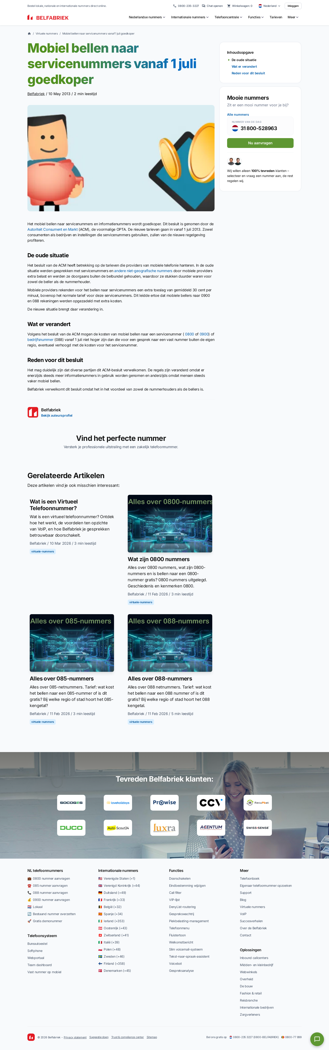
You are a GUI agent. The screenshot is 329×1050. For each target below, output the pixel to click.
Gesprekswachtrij (181, 914)
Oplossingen (250, 950)
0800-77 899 (291, 1037)
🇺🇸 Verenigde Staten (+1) (116, 878)
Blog (243, 900)
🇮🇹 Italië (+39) (108, 942)
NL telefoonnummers (45, 870)
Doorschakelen (179, 878)
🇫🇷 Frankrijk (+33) (111, 900)
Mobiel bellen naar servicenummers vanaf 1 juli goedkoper (98, 33)
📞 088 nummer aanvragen (47, 893)
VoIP (243, 914)
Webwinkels (248, 972)
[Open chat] (317, 1039)
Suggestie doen (99, 1037)
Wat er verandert (244, 66)
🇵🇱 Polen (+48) (109, 949)
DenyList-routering (182, 907)
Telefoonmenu (179, 928)
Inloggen (293, 6)
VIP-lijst (174, 900)
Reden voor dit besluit (248, 73)
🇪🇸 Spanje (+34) (110, 914)
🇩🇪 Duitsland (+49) (112, 893)
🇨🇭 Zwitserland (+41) (113, 935)
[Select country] (269, 6)
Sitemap (152, 1037)
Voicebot (175, 963)
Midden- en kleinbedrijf (256, 965)
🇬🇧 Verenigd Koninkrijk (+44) (119, 885)
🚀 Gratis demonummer (44, 921)
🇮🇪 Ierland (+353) (111, 921)
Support (246, 893)
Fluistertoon (177, 935)
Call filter (175, 893)
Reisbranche (249, 1000)
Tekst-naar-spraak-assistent (189, 956)
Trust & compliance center (127, 1037)
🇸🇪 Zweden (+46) (111, 956)
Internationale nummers (118, 870)
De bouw (246, 986)
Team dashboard (39, 965)
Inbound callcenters (254, 958)
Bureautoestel (37, 944)
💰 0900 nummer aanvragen (48, 900)
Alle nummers (238, 114)
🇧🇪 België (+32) (110, 907)
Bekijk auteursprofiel (56, 415)
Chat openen (212, 6)
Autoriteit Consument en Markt (52, 229)
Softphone (34, 951)
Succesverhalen (251, 921)
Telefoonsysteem (42, 935)
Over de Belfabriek (253, 928)
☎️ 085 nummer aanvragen (47, 885)
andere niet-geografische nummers (143, 270)
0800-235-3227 (186, 6)
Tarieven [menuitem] (276, 17)
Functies (176, 870)
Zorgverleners (250, 1014)
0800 (189, 334)
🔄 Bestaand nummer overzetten (51, 914)
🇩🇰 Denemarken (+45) (114, 970)
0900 (204, 334)
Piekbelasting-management (189, 921)
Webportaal (35, 958)
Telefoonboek (250, 878)
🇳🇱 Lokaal (34, 907)
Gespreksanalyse (181, 970)
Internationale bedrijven (256, 1007)
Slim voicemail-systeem (186, 949)
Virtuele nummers (47, 33)
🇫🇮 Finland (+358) (111, 963)
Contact (245, 935)
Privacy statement (75, 1037)
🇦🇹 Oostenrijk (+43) (112, 928)
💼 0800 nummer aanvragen (48, 878)
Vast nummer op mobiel (44, 972)
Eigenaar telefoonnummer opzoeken (266, 885)
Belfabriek (36, 93)
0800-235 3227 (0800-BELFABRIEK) (254, 1037)
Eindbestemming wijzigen (187, 885)
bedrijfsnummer (40, 339)
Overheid (246, 979)
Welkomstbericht (181, 942)
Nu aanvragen (260, 143)
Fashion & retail (251, 993)
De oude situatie (244, 60)
